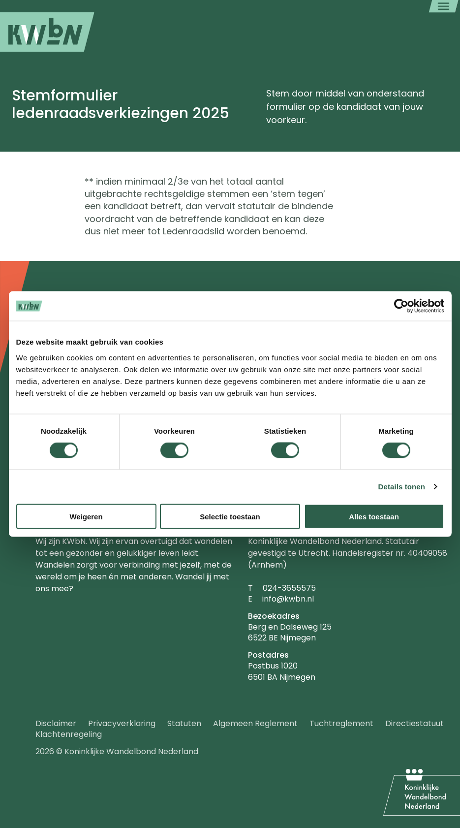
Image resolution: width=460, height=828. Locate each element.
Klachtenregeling (68, 734)
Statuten (184, 723)
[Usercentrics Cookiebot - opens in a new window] (401, 306)
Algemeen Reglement (255, 723)
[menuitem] (47, 32)
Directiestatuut (414, 723)
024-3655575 (289, 588)
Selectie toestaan (230, 516)
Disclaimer (55, 723)
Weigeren (85, 516)
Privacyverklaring (121, 723)
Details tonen (401, 486)
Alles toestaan (374, 516)
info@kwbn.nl (288, 599)
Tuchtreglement (341, 723)
